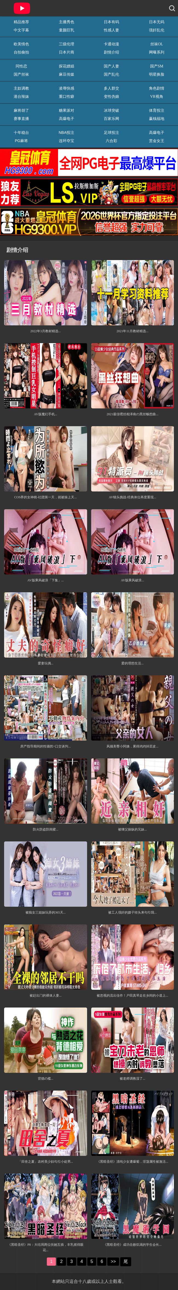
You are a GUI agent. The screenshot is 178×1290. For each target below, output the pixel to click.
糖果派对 (66, 110)
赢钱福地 (156, 118)
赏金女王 (156, 141)
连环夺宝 (66, 141)
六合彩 (111, 141)
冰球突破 (111, 110)
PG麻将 (21, 141)
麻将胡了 (21, 110)
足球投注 (111, 132)
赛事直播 (21, 118)
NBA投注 (66, 132)
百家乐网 (111, 118)
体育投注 (156, 110)
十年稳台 (21, 132)
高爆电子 (66, 118)
